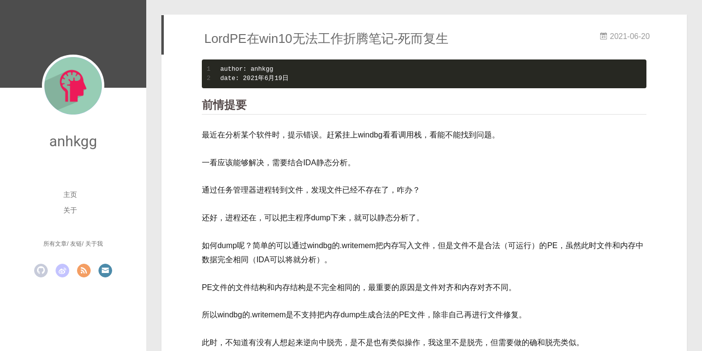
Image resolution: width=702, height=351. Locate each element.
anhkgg (73, 141)
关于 (70, 210)
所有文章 (55, 243)
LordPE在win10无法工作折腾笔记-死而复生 (326, 38)
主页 (70, 194)
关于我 (94, 243)
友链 (76, 243)
